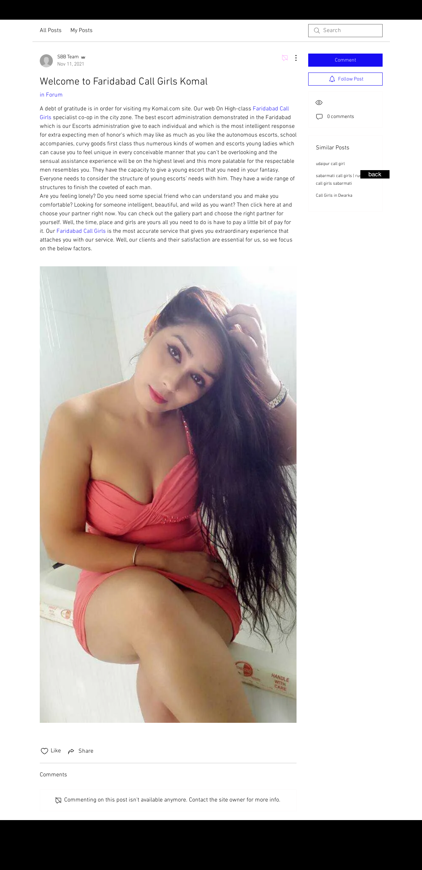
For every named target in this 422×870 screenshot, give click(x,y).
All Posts (51, 30)
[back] (375, 174)
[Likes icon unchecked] (44, 751)
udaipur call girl (330, 163)
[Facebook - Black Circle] (414, 10)
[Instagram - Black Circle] (403, 10)
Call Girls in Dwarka (334, 195)
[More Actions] (292, 58)
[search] (345, 30)
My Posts (81, 30)
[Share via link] (80, 751)
